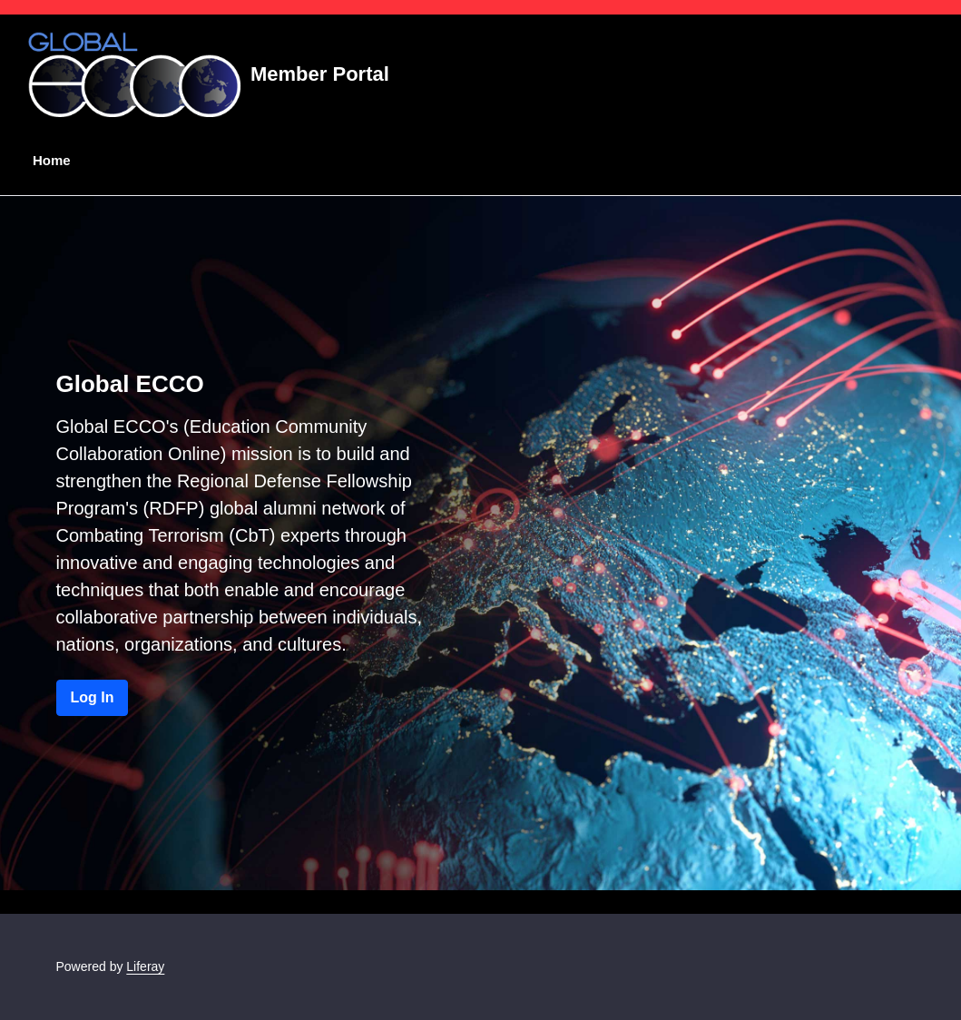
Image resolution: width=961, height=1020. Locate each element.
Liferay (145, 966)
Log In (92, 697)
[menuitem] (48, 161)
